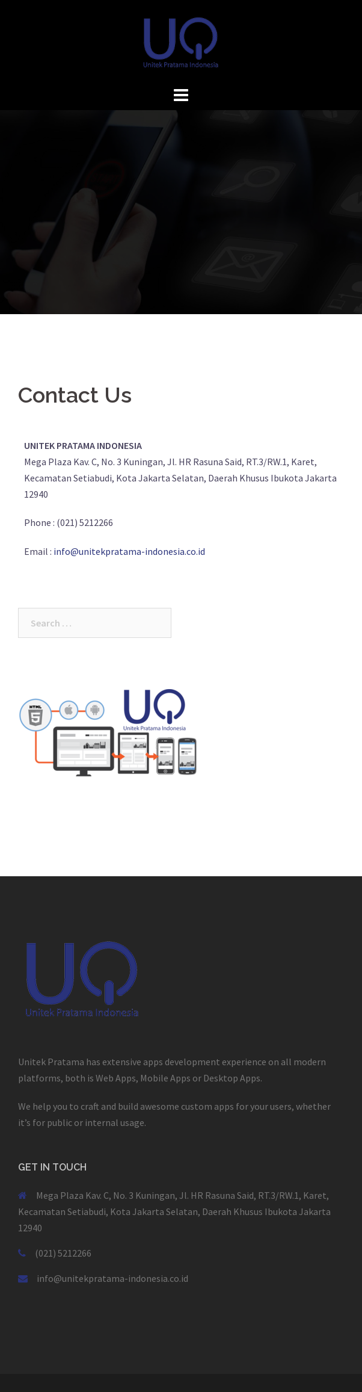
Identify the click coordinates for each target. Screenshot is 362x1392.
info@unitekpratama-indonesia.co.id (129, 551)
